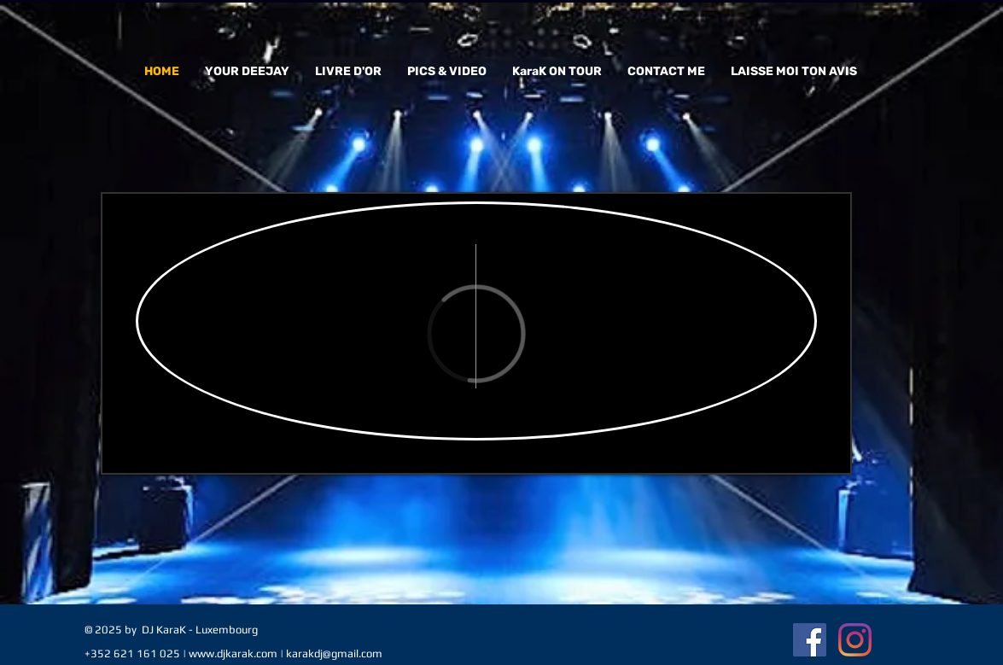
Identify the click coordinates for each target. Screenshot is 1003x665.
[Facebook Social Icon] (809, 639)
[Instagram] (855, 639)
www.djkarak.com (233, 653)
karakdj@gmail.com (334, 653)
